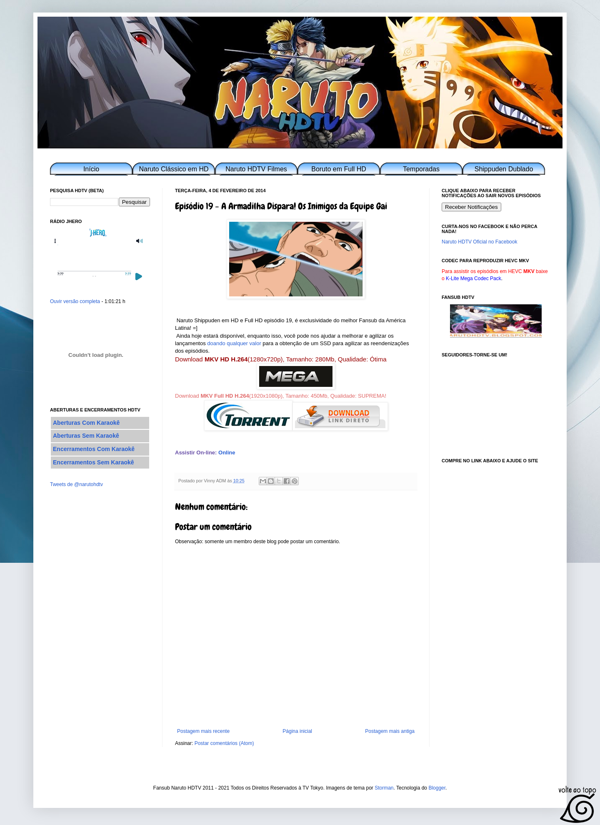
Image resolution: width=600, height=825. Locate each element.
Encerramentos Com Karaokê (94, 449)
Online (226, 452)
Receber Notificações (471, 207)
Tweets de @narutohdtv (76, 484)
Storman (384, 788)
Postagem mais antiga (390, 731)
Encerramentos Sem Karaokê (93, 462)
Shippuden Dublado (504, 169)
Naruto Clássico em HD (173, 169)
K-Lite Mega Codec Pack (473, 278)
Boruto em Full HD (338, 169)
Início (91, 169)
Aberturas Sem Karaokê (86, 435)
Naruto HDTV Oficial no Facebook (479, 242)
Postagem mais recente (203, 731)
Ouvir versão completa (75, 301)
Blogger (436, 788)
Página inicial (297, 731)
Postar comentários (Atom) (224, 743)
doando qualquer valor (234, 343)
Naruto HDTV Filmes (256, 169)
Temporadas (421, 169)
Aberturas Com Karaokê (86, 422)
